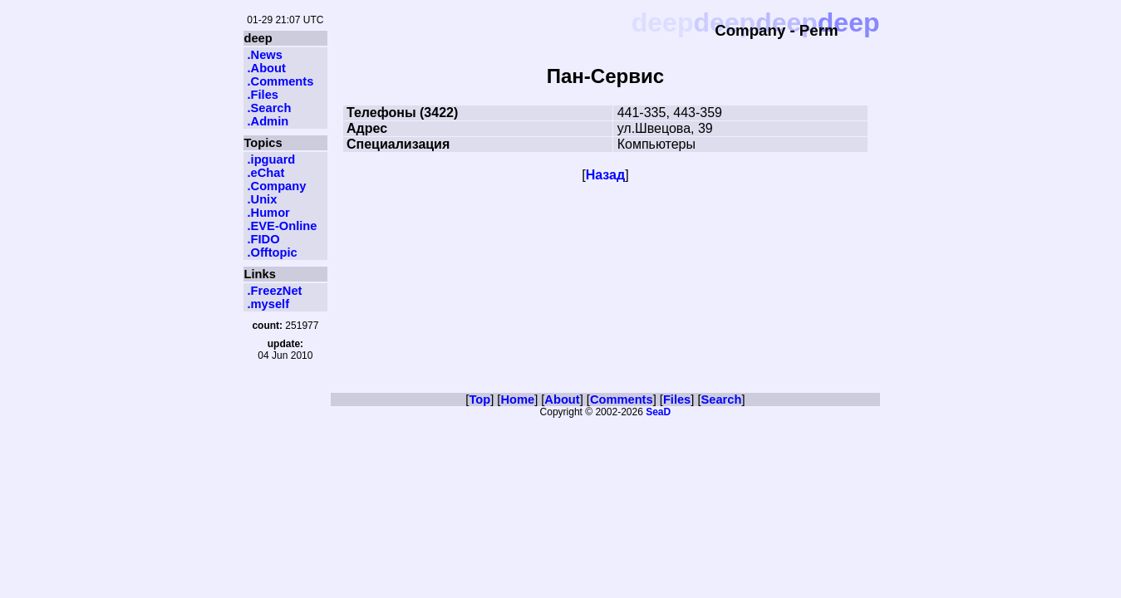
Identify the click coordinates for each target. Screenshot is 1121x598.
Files (677, 399)
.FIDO (264, 239)
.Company (277, 186)
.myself (269, 304)
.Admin (268, 121)
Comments (621, 399)
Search (721, 399)
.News (265, 54)
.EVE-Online (282, 226)
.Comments (281, 81)
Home (517, 399)
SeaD (658, 412)
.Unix (263, 199)
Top (479, 399)
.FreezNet (275, 290)
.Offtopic (272, 252)
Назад (605, 175)
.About (267, 68)
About (561, 399)
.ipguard (272, 159)
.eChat (266, 172)
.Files (263, 94)
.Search (270, 108)
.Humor (269, 212)
